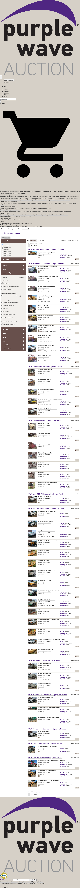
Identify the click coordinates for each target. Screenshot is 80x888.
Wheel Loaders (66, 200)
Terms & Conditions (5, 882)
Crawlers (11, 198)
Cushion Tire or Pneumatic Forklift (9, 208)
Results (6, 89)
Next (35, 245)
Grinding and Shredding (41, 203)
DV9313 (29, 433)
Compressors (3, 215)
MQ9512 (30, 717)
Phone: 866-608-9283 (19, 883)
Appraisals (6, 93)
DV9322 (29, 379)
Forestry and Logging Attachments (25, 203)
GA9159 (29, 580)
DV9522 (29, 355)
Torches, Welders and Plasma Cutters (21, 216)
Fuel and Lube (21, 215)
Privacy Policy (22, 882)
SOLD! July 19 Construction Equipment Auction (45, 420)
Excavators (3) (5, 311)
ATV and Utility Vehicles (10, 211)
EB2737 (29, 760)
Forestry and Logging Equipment (8, 201)
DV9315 (29, 453)
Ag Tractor (10, 191)
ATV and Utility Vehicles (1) (8, 324)
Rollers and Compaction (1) (8, 314)
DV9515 (29, 296)
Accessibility (30, 882)
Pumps (6, 216)
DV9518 (29, 345)
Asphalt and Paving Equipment (14, 196)
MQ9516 (30, 683)
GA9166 (29, 531)
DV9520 (29, 266)
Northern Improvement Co (44, 371)
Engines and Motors (12, 215)
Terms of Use (14, 882)
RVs (62, 211)
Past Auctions (6, 245)
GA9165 (29, 600)
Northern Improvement (43, 278)
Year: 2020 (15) (6, 251)
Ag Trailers (3, 223)
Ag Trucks (2, 226)
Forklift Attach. (22, 208)
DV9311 (29, 443)
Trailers (2, 221)
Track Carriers (58, 200)
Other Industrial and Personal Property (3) (11, 296)
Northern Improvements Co (44, 254)
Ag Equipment (3, 190)
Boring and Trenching (56, 196)
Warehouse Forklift (46, 208)
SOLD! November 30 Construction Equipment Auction (47, 695)
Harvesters (36, 191)
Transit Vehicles (67, 211)
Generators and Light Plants (32, 215)
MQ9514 (30, 663)
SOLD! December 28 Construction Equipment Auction (47, 729)
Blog (36, 882)
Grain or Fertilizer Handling (26, 191)
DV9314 (29, 389)
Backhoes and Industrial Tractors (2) (10, 302)
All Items (2, 103)
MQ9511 (30, 707)
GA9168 (29, 610)
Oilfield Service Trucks (21, 226)
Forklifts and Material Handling (8, 206)
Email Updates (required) (6, 880)
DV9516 (29, 286)
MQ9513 (30, 673)
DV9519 (29, 306)
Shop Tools (11, 220)
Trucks (41, 226)
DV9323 (29, 369)
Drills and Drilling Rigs (19, 198)
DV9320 (29, 560)
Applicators (16, 191)
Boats (33, 211)
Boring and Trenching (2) (7, 305)
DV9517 (29, 325)
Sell (5, 88)
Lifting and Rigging (44, 215)
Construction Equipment (6, 195)
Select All (5, 277)
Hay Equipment (43, 191)
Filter (6, 238)
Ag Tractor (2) (5, 283)
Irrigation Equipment (52, 191)
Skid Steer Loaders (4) (7, 317)
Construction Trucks (10, 226)
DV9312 (29, 482)
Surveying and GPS (49, 200)
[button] (40, 184)
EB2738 (29, 780)
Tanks (9, 216)
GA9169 (29, 649)
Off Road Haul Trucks (50, 198)
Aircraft (2, 211)
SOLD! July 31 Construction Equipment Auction (45, 758)
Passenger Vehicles (46, 211)
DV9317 (29, 472)
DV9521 (29, 335)
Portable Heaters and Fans (56, 215)
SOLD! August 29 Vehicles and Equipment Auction (46, 494)
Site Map (40, 882)
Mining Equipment (40, 198)
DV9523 (29, 315)
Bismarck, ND (41, 255)
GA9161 (29, 541)
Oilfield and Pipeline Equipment (64, 198)
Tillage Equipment (21, 193)
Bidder (63, 257)
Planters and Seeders (11, 193)
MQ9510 (30, 697)
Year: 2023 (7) (6, 249)
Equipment (6, 91)
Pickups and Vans (56, 211)
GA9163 (29, 511)
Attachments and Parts (28, 196)
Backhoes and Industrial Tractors (42, 196)
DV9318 (29, 463)
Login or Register (8, 80)
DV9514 (29, 276)
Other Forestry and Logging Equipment (57, 203)
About (5, 96)
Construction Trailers (11, 223)
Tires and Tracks (18, 220)
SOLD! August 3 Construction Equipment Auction (46, 249)
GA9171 (29, 570)
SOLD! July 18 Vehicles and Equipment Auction (45, 367)
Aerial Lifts (3, 196)
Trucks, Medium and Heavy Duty (8, 225)
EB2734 (29, 746)
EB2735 (29, 770)
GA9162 (29, 590)
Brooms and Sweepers (68, 196)
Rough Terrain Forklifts (24, 200)
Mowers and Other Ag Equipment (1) (10, 286)
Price (63, 255)
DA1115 (29, 252)
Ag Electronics (4, 191)
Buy (5, 86)
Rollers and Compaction (11, 200)
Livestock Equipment (62, 191)
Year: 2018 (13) (6, 253)
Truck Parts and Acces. (33, 226)
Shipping (6, 94)
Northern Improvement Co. (44, 513)
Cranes (7, 198)
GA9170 (29, 639)
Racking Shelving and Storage (33, 208)
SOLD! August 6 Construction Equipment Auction (46, 508)
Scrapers (32, 200)
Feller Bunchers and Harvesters (8, 203)
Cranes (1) (4, 308)
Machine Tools (4, 220)
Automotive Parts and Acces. (24, 211)
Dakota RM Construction (43, 268)
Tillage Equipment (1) (6, 289)
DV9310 (29, 409)
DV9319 (29, 629)
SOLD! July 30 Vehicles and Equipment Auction (45, 743)
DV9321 (29, 550)
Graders (33, 198)
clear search (25, 229)
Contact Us (6, 82)
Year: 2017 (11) (6, 255)
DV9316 (29, 423)
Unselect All (21, 277)
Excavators (28, 198)
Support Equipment (5, 213)
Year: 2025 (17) (6, 247)
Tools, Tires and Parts (5, 218)
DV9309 (29, 399)
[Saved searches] (1, 77)
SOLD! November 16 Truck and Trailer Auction (44, 661)
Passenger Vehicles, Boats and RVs (9, 210)
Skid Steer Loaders (40, 200)
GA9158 (29, 521)
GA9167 (29, 619)
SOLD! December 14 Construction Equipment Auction (47, 264)
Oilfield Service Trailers (23, 223)
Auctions (6, 84)
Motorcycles (38, 211)
